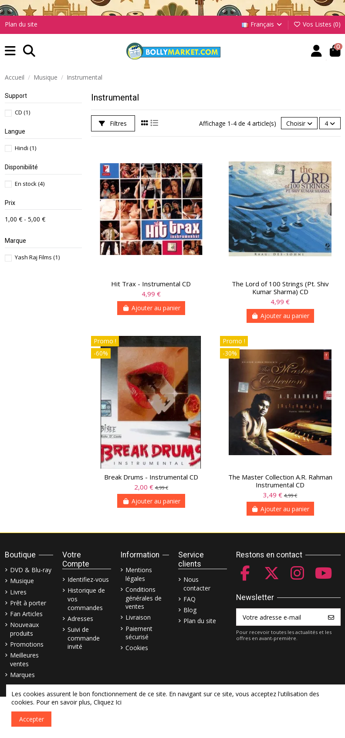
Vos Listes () (317, 24)
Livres (18, 592)
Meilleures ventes (24, 659)
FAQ (189, 599)
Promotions (27, 644)
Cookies (136, 648)
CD (22, 112)
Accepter (31, 719)
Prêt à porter (28, 603)
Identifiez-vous (88, 579)
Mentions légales (138, 574)
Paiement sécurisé (138, 632)
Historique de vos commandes (86, 598)
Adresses (80, 618)
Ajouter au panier (151, 308)
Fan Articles (26, 614)
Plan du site (21, 24)
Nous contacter (196, 583)
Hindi (25, 148)
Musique (22, 581)
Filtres (113, 123)
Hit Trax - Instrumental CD (151, 283)
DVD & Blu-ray (30, 570)
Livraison (138, 617)
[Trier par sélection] (299, 123)
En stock (29, 184)
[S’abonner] (331, 617)
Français (263, 24)
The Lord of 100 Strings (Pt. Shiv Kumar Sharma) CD (280, 287)
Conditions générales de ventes (143, 598)
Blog (189, 610)
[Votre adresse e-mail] (279, 617)
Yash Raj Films (37, 257)
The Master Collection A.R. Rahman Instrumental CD (280, 481)
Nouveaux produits (24, 629)
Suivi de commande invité (84, 638)
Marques (22, 675)
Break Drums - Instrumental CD (151, 477)
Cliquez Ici (108, 702)
